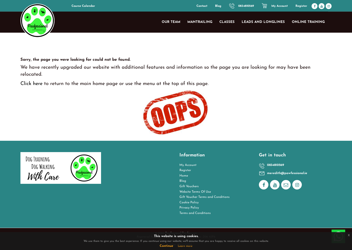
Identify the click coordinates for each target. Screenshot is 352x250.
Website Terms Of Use (195, 192)
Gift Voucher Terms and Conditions (204, 197)
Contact (201, 6)
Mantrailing (199, 22)
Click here (31, 83)
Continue (166, 246)
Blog (218, 6)
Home (183, 175)
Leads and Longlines (263, 22)
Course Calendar (83, 6)
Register (301, 6)
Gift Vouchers (189, 186)
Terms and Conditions (195, 213)
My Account (279, 6)
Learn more (185, 246)
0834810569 (246, 6)
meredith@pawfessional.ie (287, 173)
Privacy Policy (189, 207)
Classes (227, 22)
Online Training (308, 22)
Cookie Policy (189, 202)
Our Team (171, 22)
